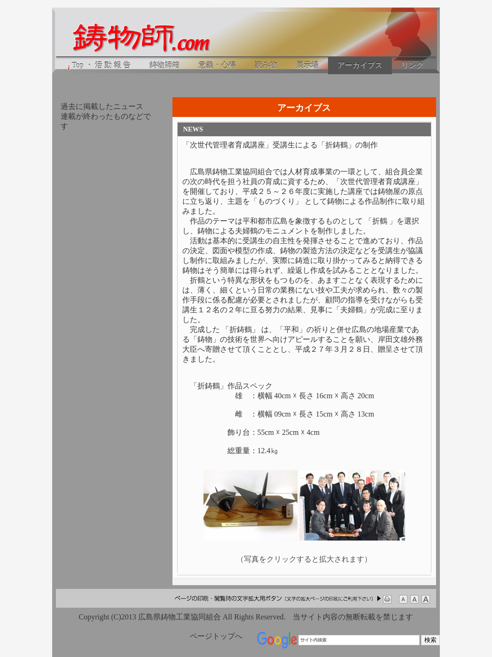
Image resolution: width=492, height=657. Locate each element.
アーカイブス (360, 65)
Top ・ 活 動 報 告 (98, 65)
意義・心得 (217, 65)
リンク (412, 65)
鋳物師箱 (164, 65)
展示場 (307, 65)
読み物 (266, 65)
